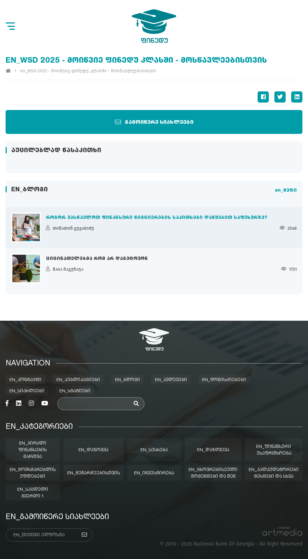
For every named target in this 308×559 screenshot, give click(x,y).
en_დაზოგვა (93, 450)
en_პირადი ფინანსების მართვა (32, 450)
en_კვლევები (171, 380)
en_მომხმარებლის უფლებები (33, 473)
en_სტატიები (74, 391)
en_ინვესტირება (154, 473)
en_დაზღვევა (213, 450)
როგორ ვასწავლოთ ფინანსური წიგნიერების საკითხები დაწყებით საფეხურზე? (156, 218)
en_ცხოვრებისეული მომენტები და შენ (213, 473)
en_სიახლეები (26, 391)
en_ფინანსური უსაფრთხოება (273, 450)
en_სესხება (154, 450)
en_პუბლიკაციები (78, 380)
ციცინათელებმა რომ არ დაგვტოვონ (97, 259)
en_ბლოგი (127, 380)
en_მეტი (286, 190)
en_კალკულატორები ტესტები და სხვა (274, 473)
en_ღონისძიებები (224, 380)
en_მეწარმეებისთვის (93, 473)
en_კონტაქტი (25, 380)
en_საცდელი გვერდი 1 (32, 493)
